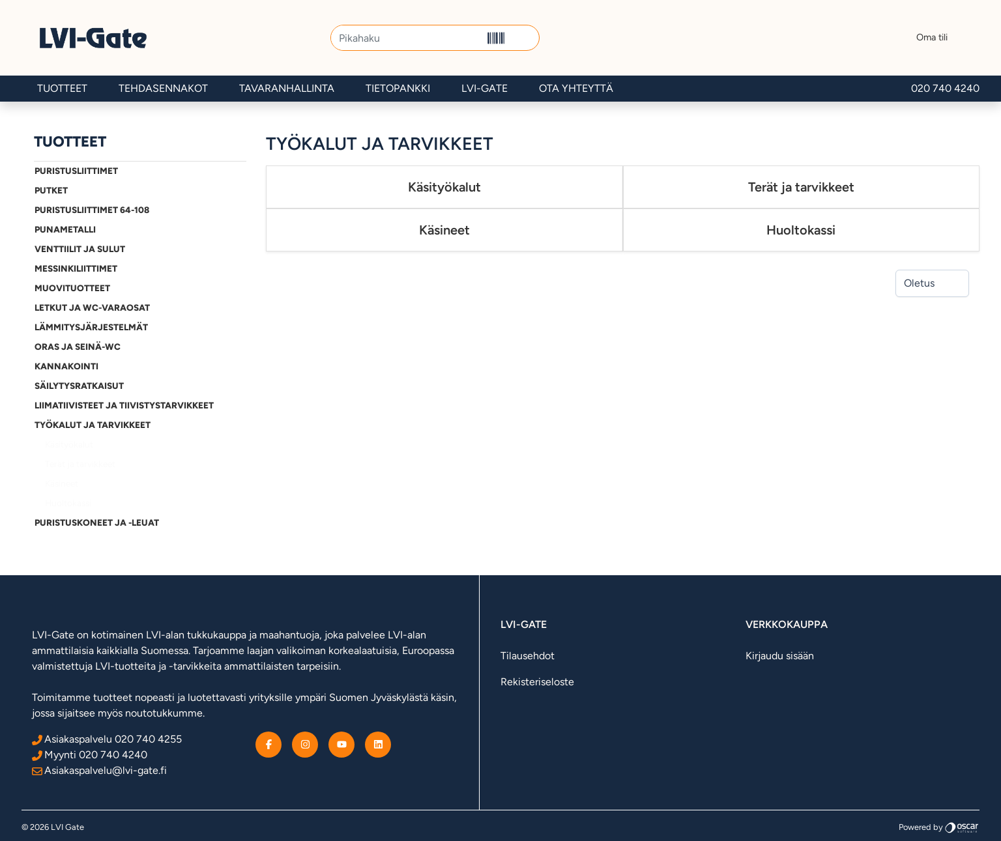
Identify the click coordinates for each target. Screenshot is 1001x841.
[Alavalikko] (232, 171)
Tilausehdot (527, 655)
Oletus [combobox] (919, 283)
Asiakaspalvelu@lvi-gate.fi (99, 770)
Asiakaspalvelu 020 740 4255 (107, 739)
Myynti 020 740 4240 (89, 754)
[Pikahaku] (406, 37)
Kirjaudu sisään (780, 655)
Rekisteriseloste (537, 682)
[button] (524, 37)
